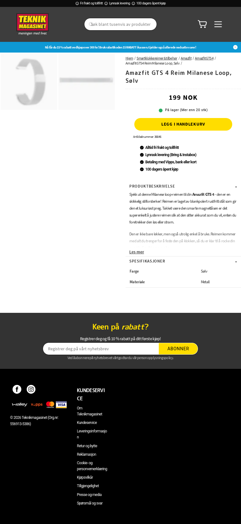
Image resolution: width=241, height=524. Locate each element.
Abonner (178, 348)
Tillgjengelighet (88, 486)
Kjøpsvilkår (85, 477)
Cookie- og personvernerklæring (92, 466)
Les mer (136, 252)
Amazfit (186, 58)
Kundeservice (87, 422)
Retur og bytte (87, 446)
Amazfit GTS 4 (204, 58)
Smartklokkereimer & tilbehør (157, 58)
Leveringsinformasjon (92, 434)
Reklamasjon (86, 454)
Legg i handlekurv (183, 124)
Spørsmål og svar (90, 503)
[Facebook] (17, 390)
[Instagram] (31, 390)
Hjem (129, 58)
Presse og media (89, 495)
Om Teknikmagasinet (89, 411)
